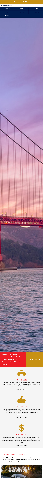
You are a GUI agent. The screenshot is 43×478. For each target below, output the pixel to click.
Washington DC (7, 8)
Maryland (36, 8)
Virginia (21, 8)
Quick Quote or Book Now (21, 2)
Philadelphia (36, 12)
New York (7, 15)
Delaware (7, 12)
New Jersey (21, 12)
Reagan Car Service (7, 5)
